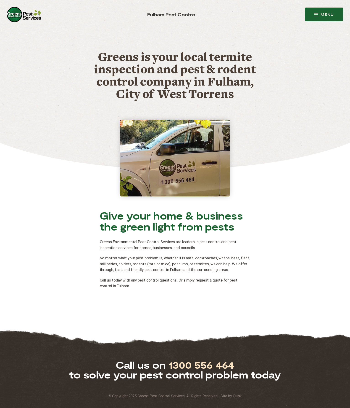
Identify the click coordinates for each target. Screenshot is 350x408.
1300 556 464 (201, 365)
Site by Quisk (231, 396)
